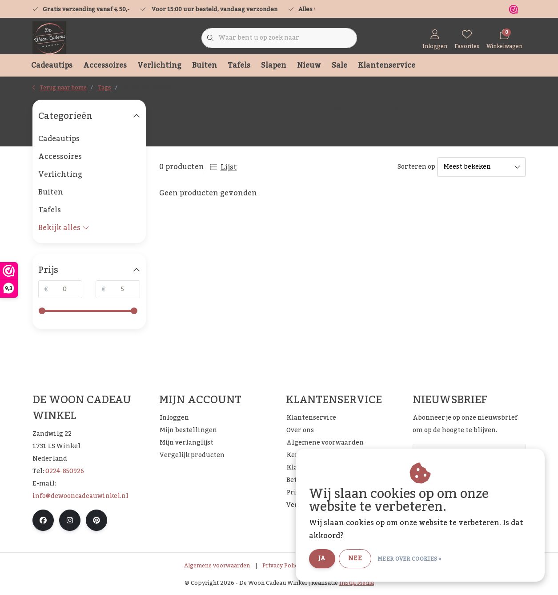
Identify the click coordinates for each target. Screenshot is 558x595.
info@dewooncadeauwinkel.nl (80, 496)
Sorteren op (416, 167)
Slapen (273, 65)
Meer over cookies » (409, 559)
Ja (322, 558)
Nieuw (309, 65)
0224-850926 (64, 471)
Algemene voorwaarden (217, 565)
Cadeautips (51, 65)
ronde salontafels (146, 87)
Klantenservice (386, 65)
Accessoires (105, 65)
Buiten (204, 65)
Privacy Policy (281, 565)
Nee (355, 558)
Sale (339, 65)
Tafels (239, 65)
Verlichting (159, 65)
